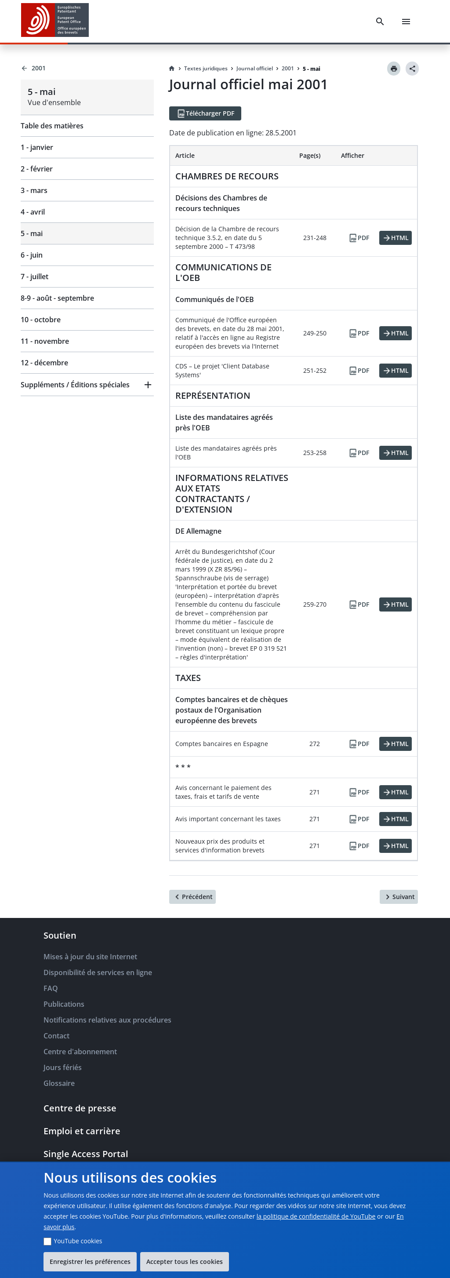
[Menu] (406, 21)
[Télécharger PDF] (205, 113)
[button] (87, 385)
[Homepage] (171, 68)
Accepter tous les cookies (184, 1261)
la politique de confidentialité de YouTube (316, 1216)
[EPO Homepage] (55, 21)
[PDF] (358, 238)
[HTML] (395, 238)
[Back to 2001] (87, 68)
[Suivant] (399, 897)
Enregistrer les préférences (90, 1261)
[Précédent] (192, 897)
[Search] (380, 21)
